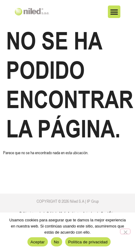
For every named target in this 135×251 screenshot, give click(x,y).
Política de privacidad (88, 242)
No (56, 242)
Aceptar (37, 242)
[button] (114, 11)
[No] (125, 231)
